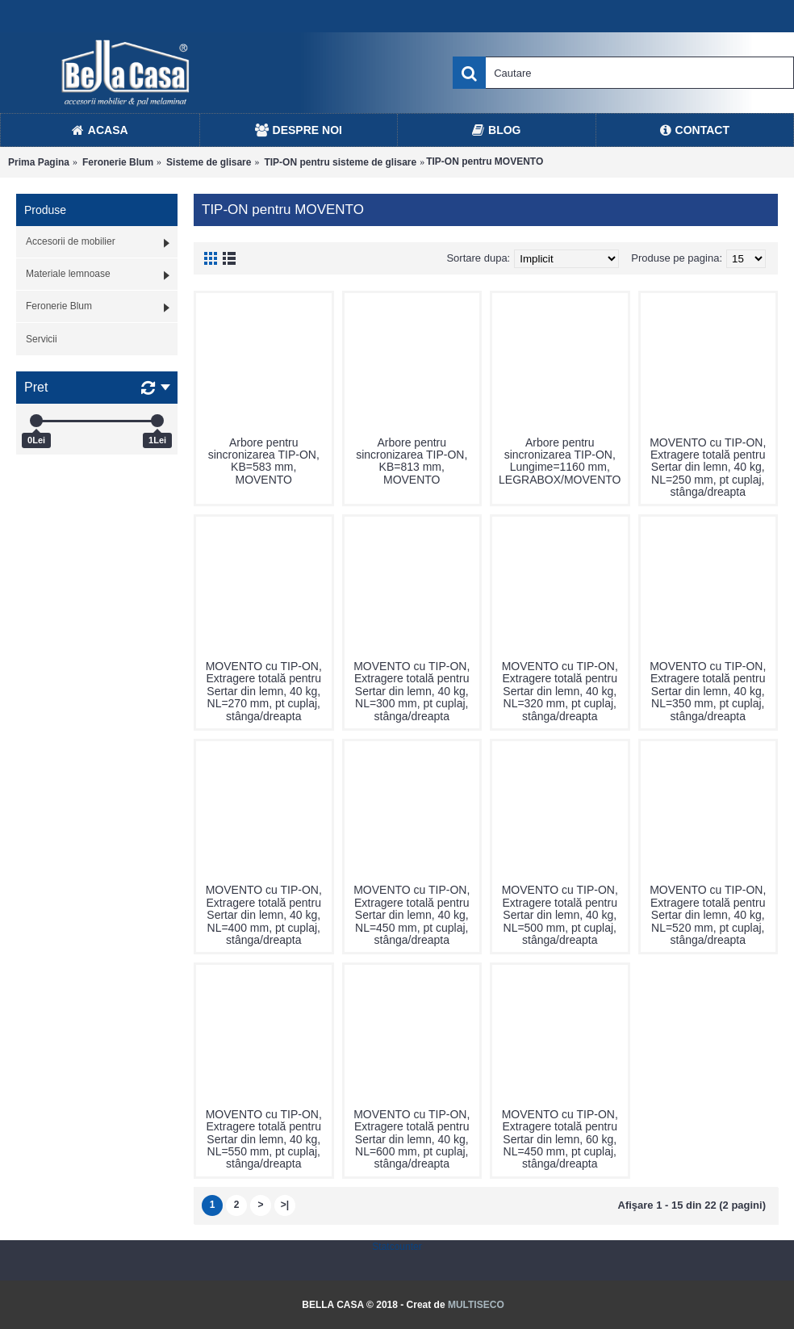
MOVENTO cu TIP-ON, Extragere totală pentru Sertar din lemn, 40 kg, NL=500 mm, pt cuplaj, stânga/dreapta (560, 914)
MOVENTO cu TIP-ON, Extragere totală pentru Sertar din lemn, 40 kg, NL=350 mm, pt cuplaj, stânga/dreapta (708, 691)
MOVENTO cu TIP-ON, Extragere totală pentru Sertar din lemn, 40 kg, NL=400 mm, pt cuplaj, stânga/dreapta (264, 914)
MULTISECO (476, 1304)
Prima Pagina (38, 162)
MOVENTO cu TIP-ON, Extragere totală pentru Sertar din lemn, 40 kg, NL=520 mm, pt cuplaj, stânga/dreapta (708, 914)
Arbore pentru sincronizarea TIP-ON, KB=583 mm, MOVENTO (264, 461)
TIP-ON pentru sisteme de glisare (340, 162)
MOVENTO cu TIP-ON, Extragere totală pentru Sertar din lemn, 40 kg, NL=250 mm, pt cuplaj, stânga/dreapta (708, 467)
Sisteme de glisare (208, 162)
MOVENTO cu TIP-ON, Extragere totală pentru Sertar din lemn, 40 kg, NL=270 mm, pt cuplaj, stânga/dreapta (264, 691)
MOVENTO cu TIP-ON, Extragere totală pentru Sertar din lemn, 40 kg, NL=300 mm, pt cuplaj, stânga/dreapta (411, 691)
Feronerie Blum (117, 162)
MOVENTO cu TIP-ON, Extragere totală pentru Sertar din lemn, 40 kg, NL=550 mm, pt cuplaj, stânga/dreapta (264, 1139)
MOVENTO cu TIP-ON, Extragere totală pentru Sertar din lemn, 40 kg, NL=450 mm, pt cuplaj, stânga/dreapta (411, 914)
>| (285, 1204)
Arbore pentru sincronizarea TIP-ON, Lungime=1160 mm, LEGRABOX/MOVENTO (560, 461)
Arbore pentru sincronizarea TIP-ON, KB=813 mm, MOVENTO (411, 461)
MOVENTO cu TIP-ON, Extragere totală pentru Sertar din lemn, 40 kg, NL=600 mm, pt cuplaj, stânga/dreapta (411, 1139)
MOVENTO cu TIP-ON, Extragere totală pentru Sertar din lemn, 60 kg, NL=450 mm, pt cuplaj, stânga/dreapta (560, 1139)
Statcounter (396, 1246)
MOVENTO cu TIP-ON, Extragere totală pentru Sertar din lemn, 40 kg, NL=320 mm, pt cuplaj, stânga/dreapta (560, 691)
